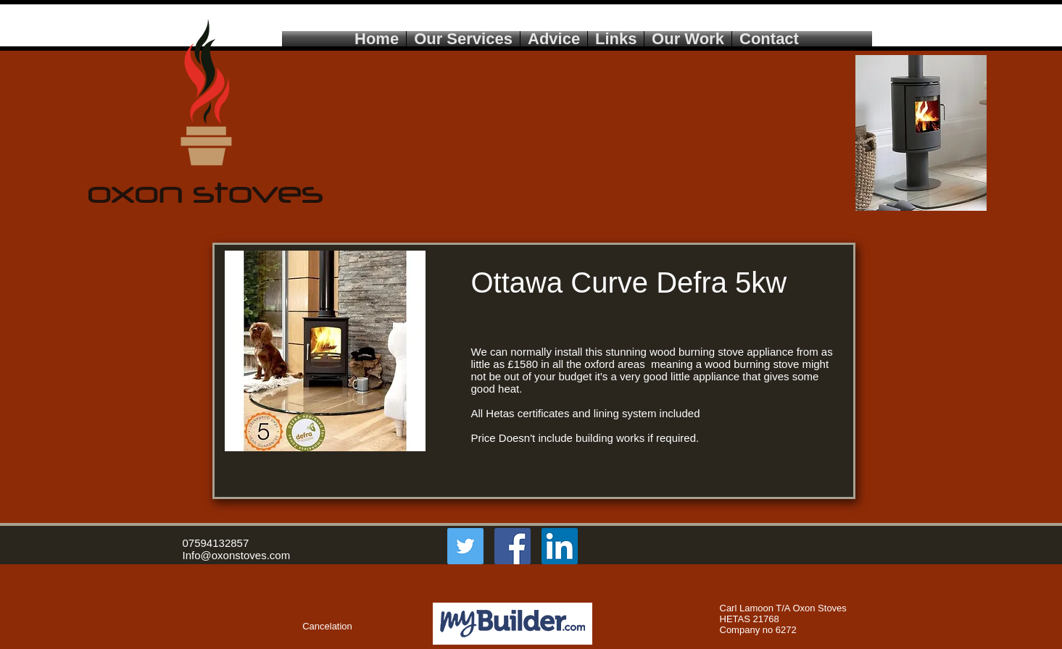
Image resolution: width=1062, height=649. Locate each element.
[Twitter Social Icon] (465, 546)
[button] (218, 626)
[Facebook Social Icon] (512, 546)
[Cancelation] (327, 626)
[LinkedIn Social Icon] (560, 546)
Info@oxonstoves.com (237, 555)
